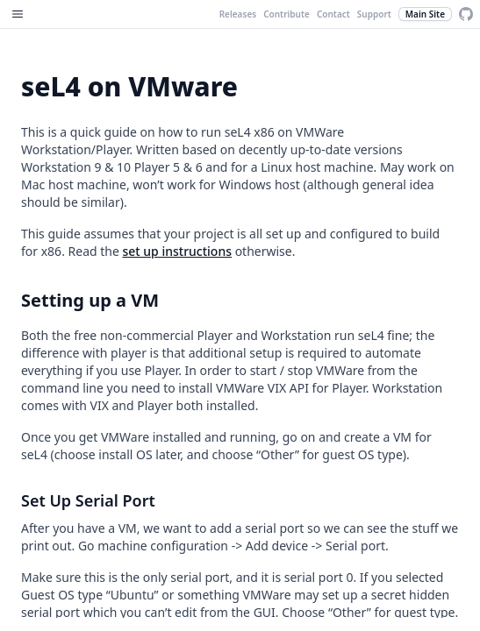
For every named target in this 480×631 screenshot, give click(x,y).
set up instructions (177, 251)
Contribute (286, 14)
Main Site (425, 14)
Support (374, 14)
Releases (238, 14)
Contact (333, 14)
